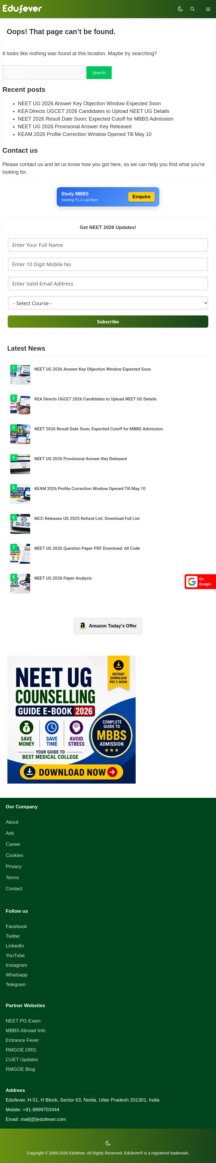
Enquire (141, 196)
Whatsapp (17, 975)
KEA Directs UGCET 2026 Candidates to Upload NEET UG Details (94, 111)
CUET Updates (22, 1059)
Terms (12, 877)
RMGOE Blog (20, 1069)
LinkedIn (15, 946)
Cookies (14, 855)
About (12, 822)
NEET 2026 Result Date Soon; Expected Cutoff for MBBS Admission (96, 119)
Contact (14, 888)
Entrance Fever (22, 1040)
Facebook (16, 926)
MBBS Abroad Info (26, 1030)
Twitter (13, 936)
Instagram (16, 965)
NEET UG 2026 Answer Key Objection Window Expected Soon (89, 103)
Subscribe (108, 322)
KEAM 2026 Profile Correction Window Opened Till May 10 (85, 134)
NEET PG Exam (23, 1021)
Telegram (16, 984)
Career (13, 844)
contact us (31, 164)
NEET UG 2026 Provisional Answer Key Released (75, 126)
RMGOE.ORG (21, 1050)
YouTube (15, 955)
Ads (10, 833)
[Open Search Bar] (192, 9)
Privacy (14, 866)
